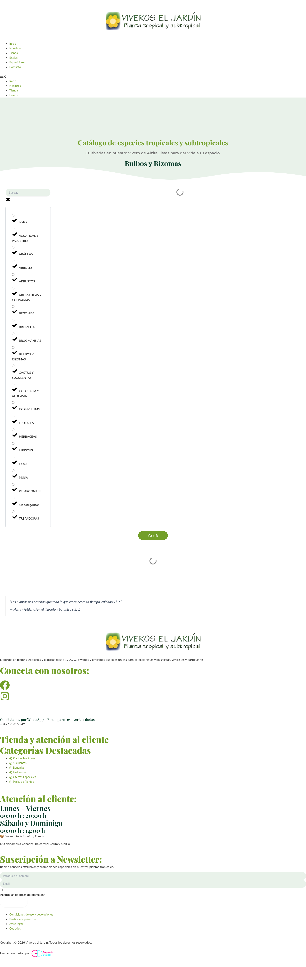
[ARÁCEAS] (13, 248)
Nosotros (15, 48)
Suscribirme (14, 902)
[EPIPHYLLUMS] (13, 403)
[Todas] (13, 216)
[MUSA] (13, 471)
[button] (153, 76)
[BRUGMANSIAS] (13, 335)
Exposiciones (18, 62)
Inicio (13, 43)
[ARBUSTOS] (13, 275)
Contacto (15, 67)
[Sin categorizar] (13, 499)
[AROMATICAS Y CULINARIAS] (13, 289)
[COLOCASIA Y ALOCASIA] (13, 385)
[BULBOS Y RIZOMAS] (13, 348)
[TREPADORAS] (13, 512)
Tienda (14, 53)
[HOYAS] (13, 458)
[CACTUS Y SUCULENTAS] (13, 367)
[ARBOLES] (13, 262)
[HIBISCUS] (13, 444)
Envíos (13, 57)
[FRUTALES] (13, 417)
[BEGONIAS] (13, 307)
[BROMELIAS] (13, 321)
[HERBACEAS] (13, 430)
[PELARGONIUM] (13, 485)
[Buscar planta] (28, 193)
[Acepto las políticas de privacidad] (153, 892)
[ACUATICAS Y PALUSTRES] (13, 230)
